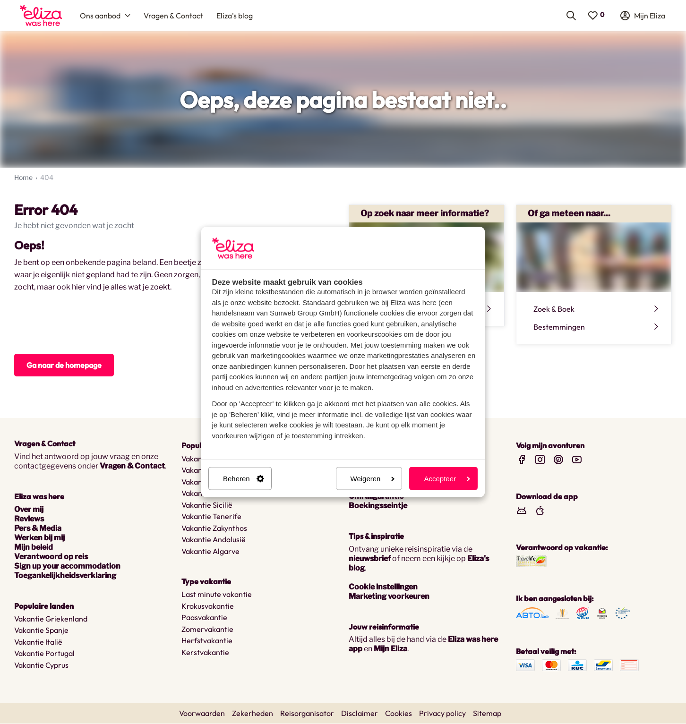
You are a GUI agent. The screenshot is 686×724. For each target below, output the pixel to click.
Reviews (29, 519)
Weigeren (373, 479)
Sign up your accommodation (67, 566)
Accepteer (447, 479)
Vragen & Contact (132, 466)
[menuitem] (41, 15)
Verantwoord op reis (51, 557)
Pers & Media (37, 528)
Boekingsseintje (378, 506)
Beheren (243, 479)
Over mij (28, 509)
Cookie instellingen (383, 587)
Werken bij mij (39, 538)
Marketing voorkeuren (389, 596)
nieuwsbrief (370, 558)
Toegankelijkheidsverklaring (65, 575)
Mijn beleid (33, 547)
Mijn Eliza (390, 649)
